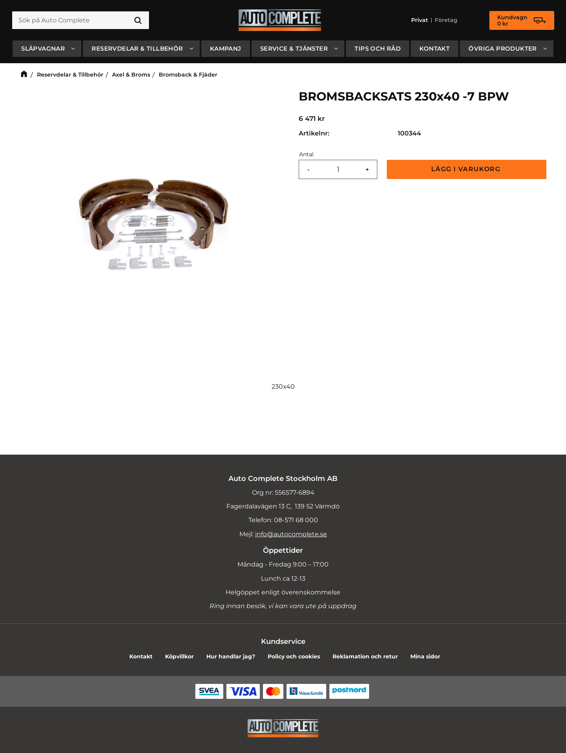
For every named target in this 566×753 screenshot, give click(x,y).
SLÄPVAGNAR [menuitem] (43, 48)
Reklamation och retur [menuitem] (365, 656)
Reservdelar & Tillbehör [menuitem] (137, 48)
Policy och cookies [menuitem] (294, 656)
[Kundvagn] (521, 20)
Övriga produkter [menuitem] (503, 48)
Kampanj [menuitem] (225, 48)
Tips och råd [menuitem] (378, 48)
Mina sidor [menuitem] (425, 656)
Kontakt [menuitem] (434, 48)
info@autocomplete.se (291, 534)
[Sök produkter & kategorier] (80, 20)
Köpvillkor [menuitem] (179, 656)
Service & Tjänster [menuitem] (294, 48)
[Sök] (138, 20)
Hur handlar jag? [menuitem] (230, 656)
